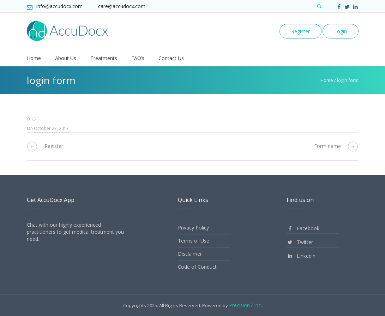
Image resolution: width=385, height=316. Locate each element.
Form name (327, 146)
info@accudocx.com (59, 6)
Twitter (300, 242)
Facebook (303, 228)
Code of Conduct (197, 266)
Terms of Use (193, 240)
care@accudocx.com (121, 6)
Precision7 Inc (245, 305)
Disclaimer (190, 253)
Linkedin (301, 255)
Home (326, 80)
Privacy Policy (193, 227)
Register (300, 31)
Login (340, 31)
